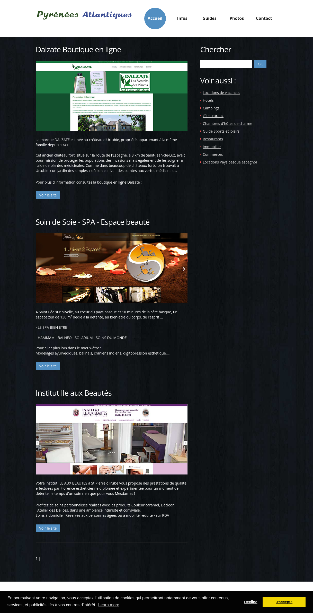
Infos (182, 19)
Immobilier (212, 146)
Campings (211, 108)
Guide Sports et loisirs (221, 131)
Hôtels (208, 100)
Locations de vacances (221, 92)
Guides (209, 19)
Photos (237, 18)
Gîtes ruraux (213, 115)
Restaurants (213, 138)
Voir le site (48, 195)
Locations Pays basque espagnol (230, 162)
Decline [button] (250, 602)
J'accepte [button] (284, 602)
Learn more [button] (108, 605)
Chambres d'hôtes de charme (227, 123)
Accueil (155, 18)
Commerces (213, 154)
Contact (264, 18)
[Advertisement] (243, 212)
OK (260, 64)
